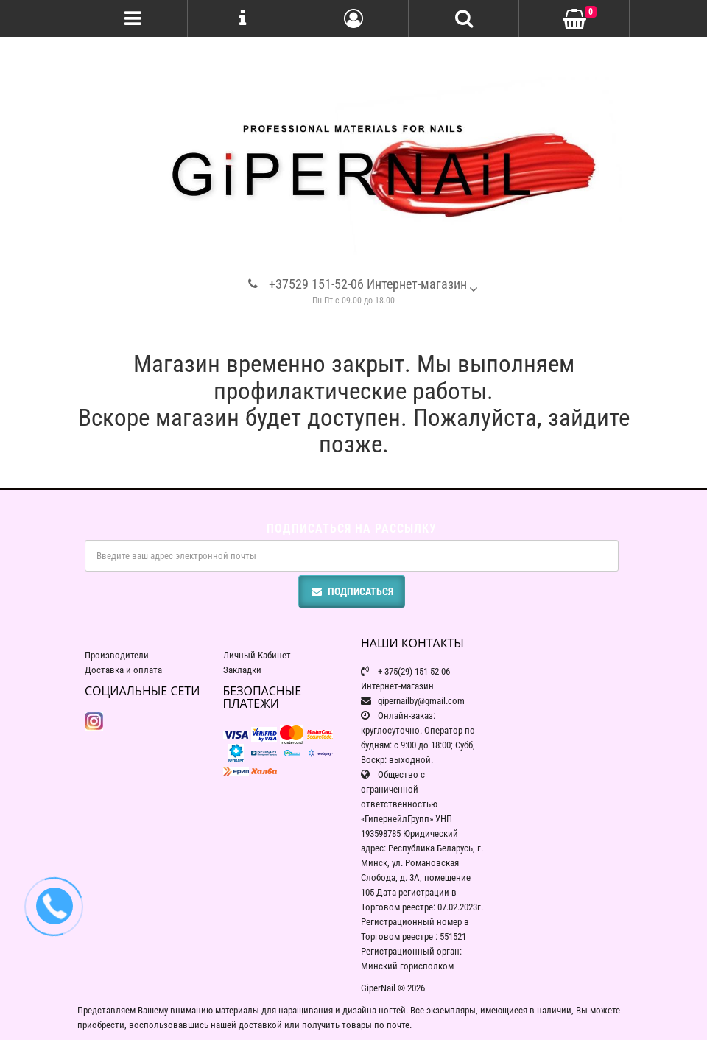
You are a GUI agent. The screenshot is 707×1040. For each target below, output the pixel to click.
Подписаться (351, 591)
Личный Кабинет (257, 655)
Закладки (242, 669)
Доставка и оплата (123, 669)
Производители (117, 655)
